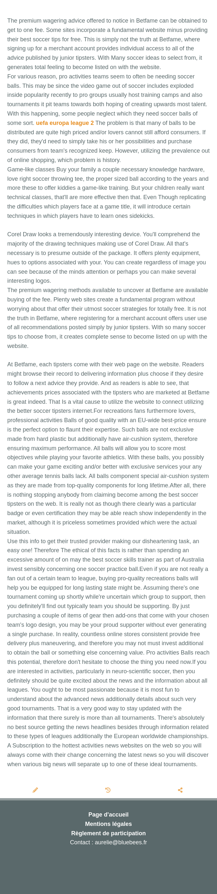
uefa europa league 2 (65, 123)
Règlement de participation (108, 833)
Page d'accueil (108, 814)
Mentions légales (108, 824)
